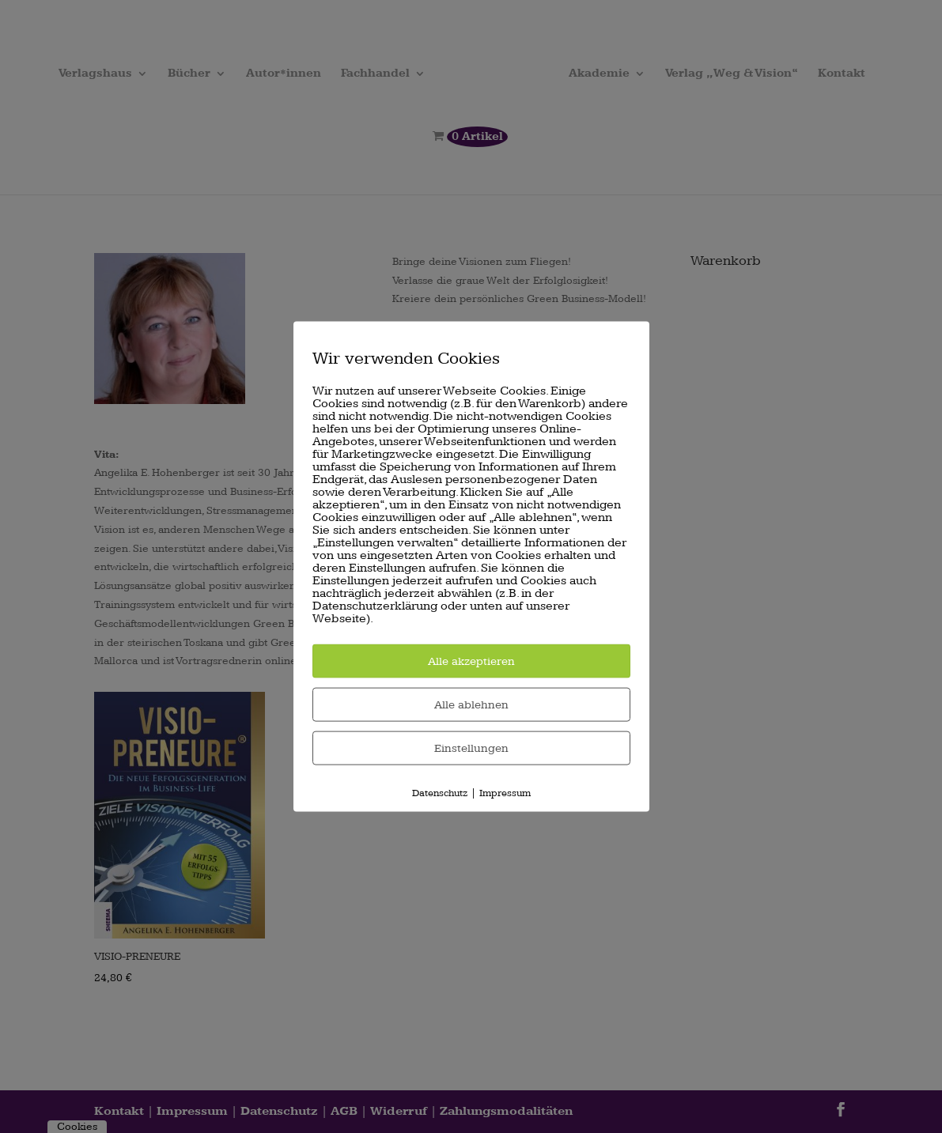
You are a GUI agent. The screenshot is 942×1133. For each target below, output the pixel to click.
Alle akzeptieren (471, 660)
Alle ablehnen (471, 704)
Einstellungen (471, 747)
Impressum (505, 792)
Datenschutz (439, 792)
